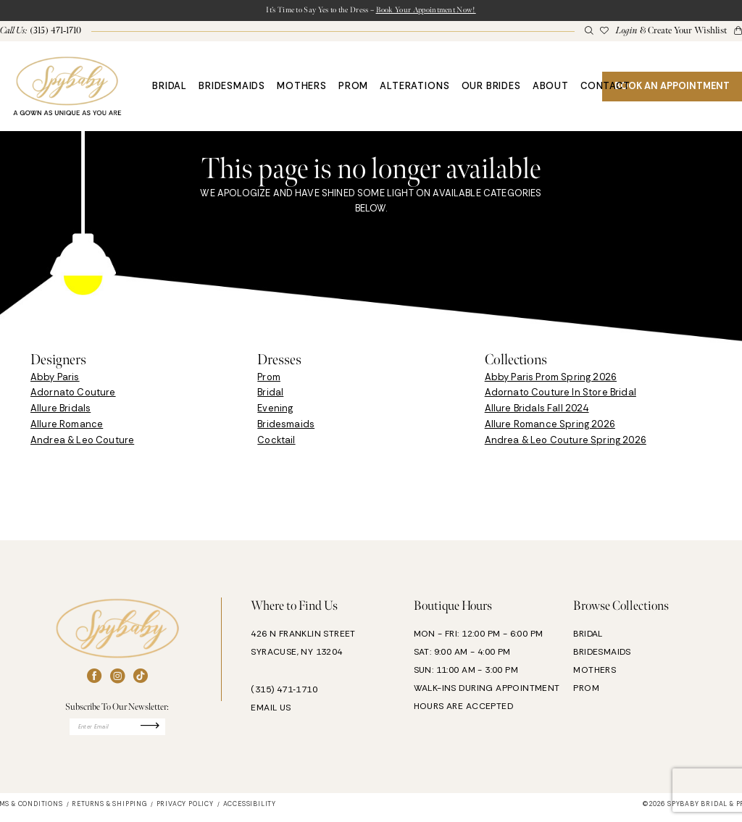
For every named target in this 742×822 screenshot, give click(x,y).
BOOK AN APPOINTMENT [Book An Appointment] (672, 88)
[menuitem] (588, 33)
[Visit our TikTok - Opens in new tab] (140, 678)
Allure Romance (66, 427)
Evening (275, 411)
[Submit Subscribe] (165, 731)
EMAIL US (271, 710)
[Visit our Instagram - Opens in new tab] (117, 678)
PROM (586, 690)
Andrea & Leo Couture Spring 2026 (565, 442)
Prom (268, 379)
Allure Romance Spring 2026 (550, 427)
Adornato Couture (73, 395)
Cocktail (276, 442)
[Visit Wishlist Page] (604, 33)
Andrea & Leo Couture (82, 442)
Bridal (270, 395)
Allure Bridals (60, 411)
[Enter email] (118, 731)
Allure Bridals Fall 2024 (537, 411)
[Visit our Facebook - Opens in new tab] (94, 678)
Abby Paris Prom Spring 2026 (551, 379)
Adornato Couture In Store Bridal (560, 395)
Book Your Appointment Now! (444, 11)
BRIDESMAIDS (601, 654)
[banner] (67, 88)
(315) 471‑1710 (284, 692)
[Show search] (588, 33)
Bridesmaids (285, 427)
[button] (671, 33)
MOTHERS (594, 672)
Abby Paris (55, 379)
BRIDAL (587, 636)
